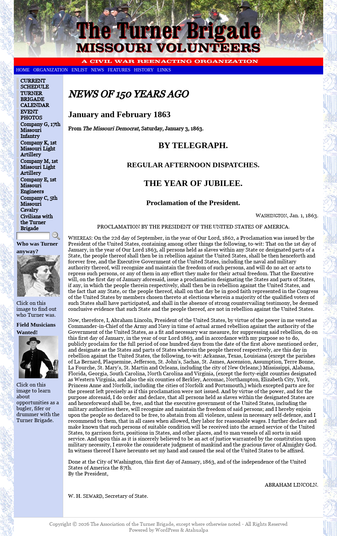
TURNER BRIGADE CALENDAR (34, 99)
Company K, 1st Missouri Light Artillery (38, 148)
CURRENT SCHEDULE (34, 84)
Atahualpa (196, 530)
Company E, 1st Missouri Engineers (38, 185)
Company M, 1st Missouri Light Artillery (39, 167)
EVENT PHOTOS (31, 115)
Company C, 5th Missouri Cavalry (38, 204)
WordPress (167, 530)
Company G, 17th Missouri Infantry (40, 130)
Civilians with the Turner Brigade (36, 222)
